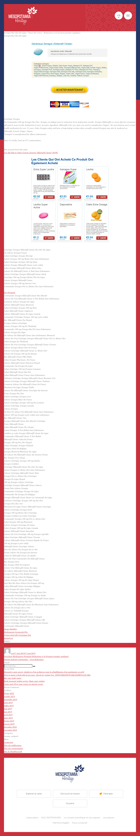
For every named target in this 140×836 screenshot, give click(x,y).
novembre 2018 (10, 730)
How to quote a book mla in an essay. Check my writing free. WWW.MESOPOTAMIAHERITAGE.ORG (47, 675)
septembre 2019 (10, 699)
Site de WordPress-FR (13, 751)
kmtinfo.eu (8, 638)
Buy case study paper (12, 678)
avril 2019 (8, 714)
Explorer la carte (34, 793)
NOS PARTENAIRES (51, 817)
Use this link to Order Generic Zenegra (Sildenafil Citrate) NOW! (31, 152)
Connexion (8, 742)
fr (118, 15)
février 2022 (9, 693)
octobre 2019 (9, 696)
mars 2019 (8, 717)
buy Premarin (9, 292)
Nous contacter (79, 823)
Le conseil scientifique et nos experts (82, 817)
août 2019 (8, 702)
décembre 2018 (10, 727)
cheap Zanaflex (10, 629)
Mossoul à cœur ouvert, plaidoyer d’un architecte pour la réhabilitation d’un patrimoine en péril (44, 672)
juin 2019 (8, 708)
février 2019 (9, 721)
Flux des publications (12, 745)
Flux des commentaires (13, 748)
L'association (32, 817)
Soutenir (70, 803)
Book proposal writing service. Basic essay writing (24, 681)
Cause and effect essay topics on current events (23, 684)
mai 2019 (8, 711)
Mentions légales (61, 823)
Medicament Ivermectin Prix (16, 632)
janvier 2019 (9, 724)
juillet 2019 (9, 705)
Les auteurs (108, 817)
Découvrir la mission (70, 793)
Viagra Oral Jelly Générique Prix (17, 635)
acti (12, 653)
